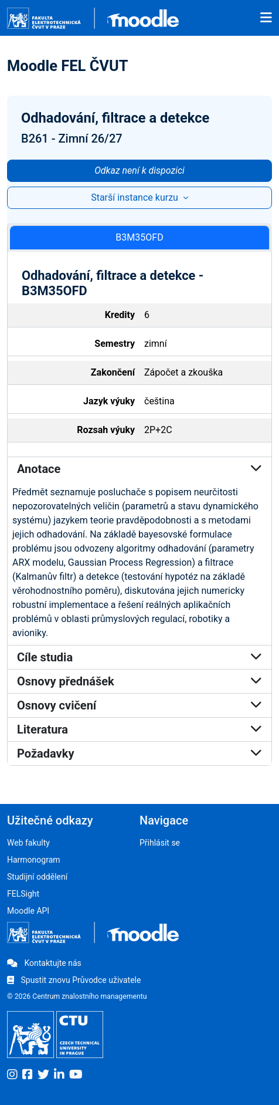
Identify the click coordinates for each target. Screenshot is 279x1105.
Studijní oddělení (37, 876)
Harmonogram (33, 859)
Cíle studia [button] (139, 657)
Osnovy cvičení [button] (139, 705)
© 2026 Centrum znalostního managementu (77, 996)
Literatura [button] (139, 729)
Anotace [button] (139, 469)
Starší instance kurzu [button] (136, 197)
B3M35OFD (139, 237)
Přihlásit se (160, 842)
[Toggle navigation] (266, 18)
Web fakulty (28, 842)
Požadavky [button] (139, 753)
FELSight (23, 893)
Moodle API (28, 910)
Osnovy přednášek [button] (139, 681)
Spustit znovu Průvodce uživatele (74, 980)
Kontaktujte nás (44, 963)
